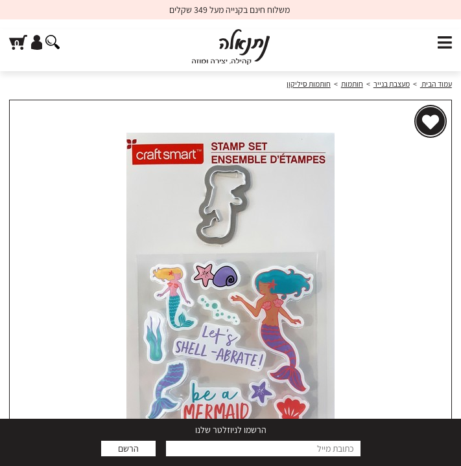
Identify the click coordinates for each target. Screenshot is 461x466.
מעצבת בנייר (391, 84)
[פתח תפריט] (445, 43)
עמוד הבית (436, 84)
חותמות (352, 84)
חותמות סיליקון (309, 84)
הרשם (128, 448)
